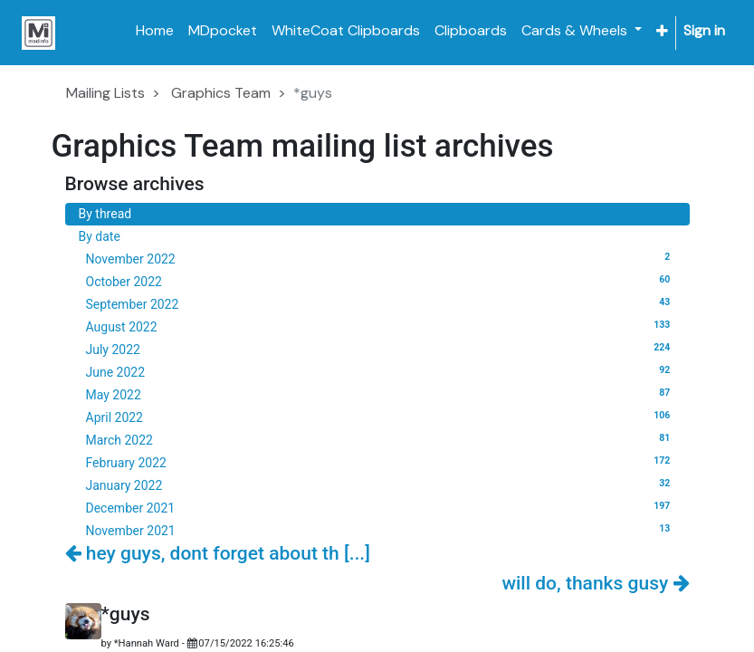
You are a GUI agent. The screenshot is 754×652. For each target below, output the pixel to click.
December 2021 (381, 507)
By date (99, 236)
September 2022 (381, 303)
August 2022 (381, 326)
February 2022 (381, 462)
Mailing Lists (105, 92)
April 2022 (381, 416)
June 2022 (381, 371)
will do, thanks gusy (595, 583)
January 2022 (381, 484)
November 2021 (381, 530)
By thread (105, 213)
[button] (662, 31)
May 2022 (381, 394)
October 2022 (381, 281)
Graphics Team (221, 92)
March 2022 (381, 439)
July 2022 (381, 348)
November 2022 (381, 258)
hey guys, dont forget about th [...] (217, 553)
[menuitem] (155, 30)
